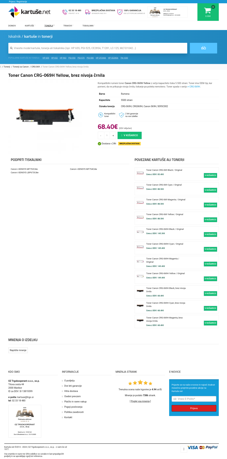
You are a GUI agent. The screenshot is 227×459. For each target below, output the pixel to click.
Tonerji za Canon (21, 66)
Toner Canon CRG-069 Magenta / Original (165, 199)
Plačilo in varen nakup (75, 401)
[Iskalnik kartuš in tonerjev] (97, 48)
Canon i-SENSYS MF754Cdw (83, 169)
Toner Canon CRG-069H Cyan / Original (164, 244)
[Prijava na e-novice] (194, 399)
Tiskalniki (89, 25)
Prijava (194, 408)
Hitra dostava (71, 391)
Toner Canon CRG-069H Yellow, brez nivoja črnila (65, 66)
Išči (203, 48)
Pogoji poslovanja (73, 407)
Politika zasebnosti (74, 412)
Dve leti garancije (73, 386)
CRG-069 (35, 66)
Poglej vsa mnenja (140, 401)
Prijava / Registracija (18, 1)
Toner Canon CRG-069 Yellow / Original (164, 214)
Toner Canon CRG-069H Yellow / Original (165, 273)
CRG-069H (194, 86)
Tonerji (49, 25)
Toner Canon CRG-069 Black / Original (164, 170)
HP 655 (46, 58)
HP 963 (63, 58)
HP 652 (54, 58)
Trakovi (68, 25)
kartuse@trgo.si (25, 397)
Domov (12, 25)
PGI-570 (81, 58)
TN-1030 (124, 58)
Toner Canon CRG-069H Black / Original (165, 229)
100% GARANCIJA (132, 10)
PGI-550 (71, 58)
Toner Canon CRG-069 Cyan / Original (164, 185)
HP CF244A (101, 58)
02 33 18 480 (75, 10)
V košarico (129, 135)
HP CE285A (113, 58)
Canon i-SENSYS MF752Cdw (24, 169)
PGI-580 (90, 58)
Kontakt (68, 417)
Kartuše (30, 25)
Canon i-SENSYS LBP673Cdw (25, 172)
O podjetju (69, 380)
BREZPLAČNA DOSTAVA (103, 10)
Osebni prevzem (72, 396)
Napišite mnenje (18, 350)
